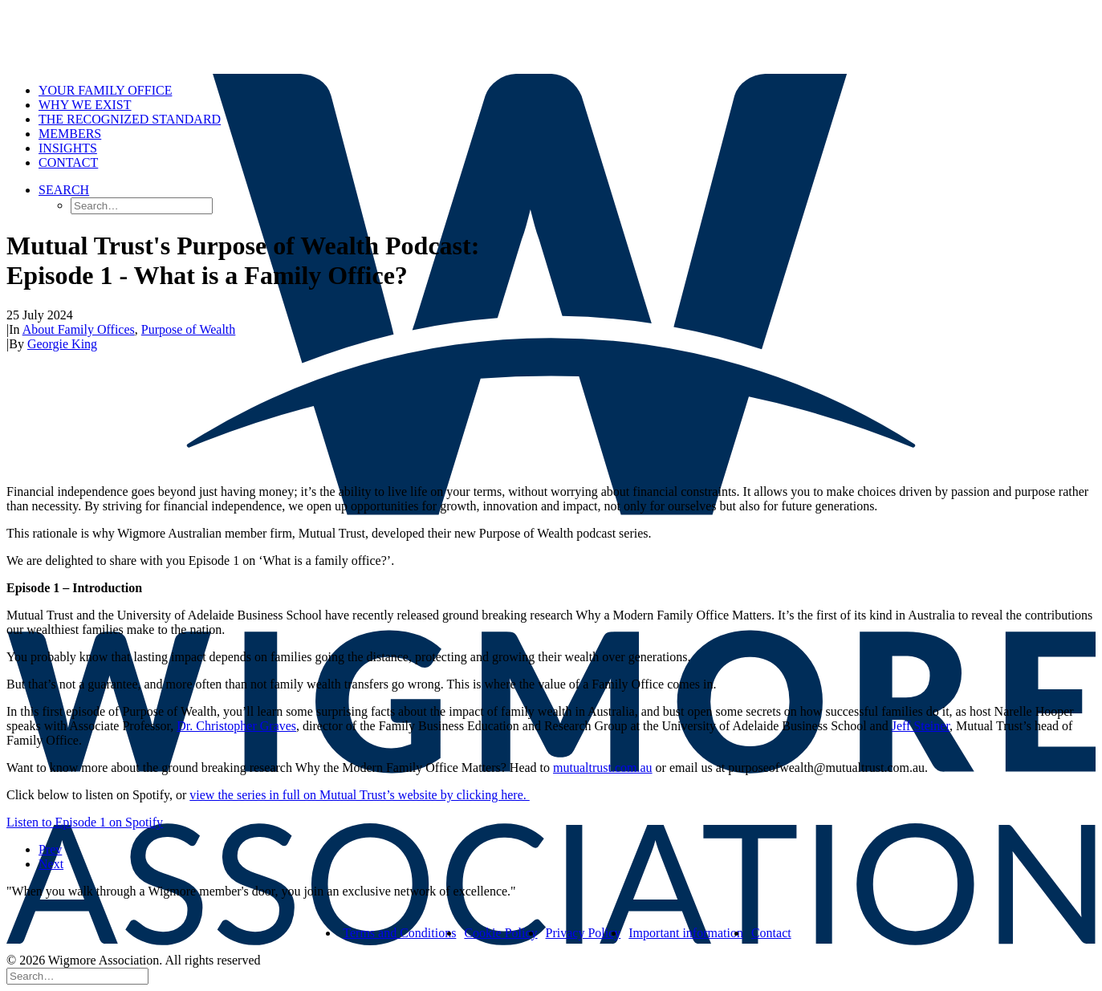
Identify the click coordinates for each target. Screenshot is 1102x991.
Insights (68, 148)
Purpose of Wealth (188, 329)
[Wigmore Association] (551, 38)
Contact (68, 162)
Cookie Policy (500, 933)
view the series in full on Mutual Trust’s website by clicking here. (359, 795)
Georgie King (62, 344)
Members (70, 133)
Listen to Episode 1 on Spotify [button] (84, 822)
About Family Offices (78, 329)
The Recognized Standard (130, 119)
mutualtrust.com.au (603, 767)
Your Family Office (105, 90)
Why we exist (85, 105)
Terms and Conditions (399, 933)
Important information (685, 933)
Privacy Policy (583, 933)
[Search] (77, 975)
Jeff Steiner (921, 726)
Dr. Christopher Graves (236, 726)
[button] (64, 190)
